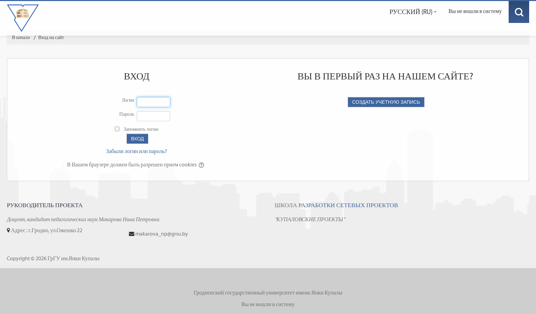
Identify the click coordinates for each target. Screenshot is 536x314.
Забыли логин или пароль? (136, 151)
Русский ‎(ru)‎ (413, 12)
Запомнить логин (141, 129)
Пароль (126, 114)
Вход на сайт (51, 37)
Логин (128, 100)
